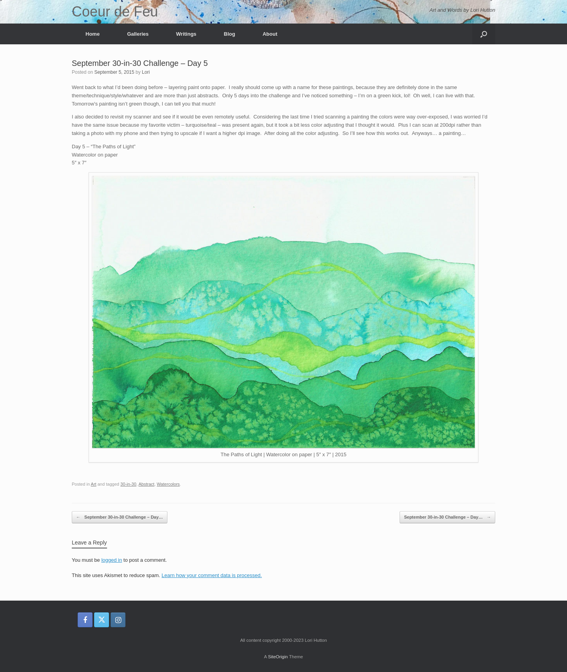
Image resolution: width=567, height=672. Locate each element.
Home (92, 34)
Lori (146, 72)
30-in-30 (128, 484)
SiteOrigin (278, 656)
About (270, 34)
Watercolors (168, 484)
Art (93, 484)
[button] (483, 34)
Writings (186, 34)
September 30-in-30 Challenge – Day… (119, 517)
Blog (229, 34)
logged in (111, 560)
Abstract (146, 484)
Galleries (138, 34)
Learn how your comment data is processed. (212, 575)
